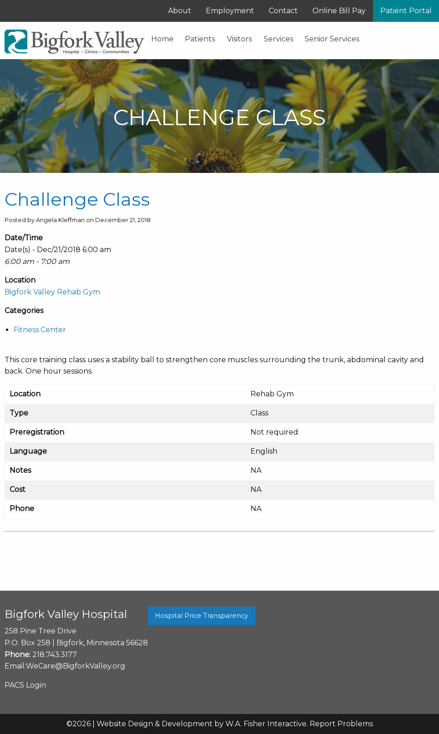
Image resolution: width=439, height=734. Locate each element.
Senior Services (332, 39)
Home (162, 39)
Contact (283, 10)
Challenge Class (77, 199)
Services (278, 39)
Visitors (239, 39)
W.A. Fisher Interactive (265, 723)
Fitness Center (40, 329)
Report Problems (341, 723)
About (179, 10)
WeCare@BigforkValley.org (75, 666)
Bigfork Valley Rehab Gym (52, 292)
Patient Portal (406, 10)
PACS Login (25, 685)
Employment (230, 10)
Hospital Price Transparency (201, 616)
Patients (200, 39)
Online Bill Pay (339, 10)
